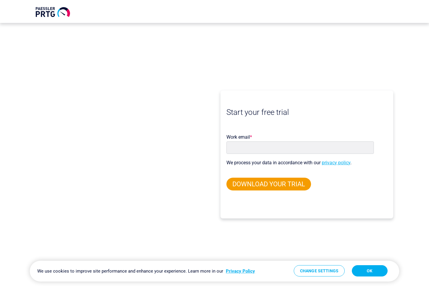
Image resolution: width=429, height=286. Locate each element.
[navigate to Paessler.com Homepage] (53, 12)
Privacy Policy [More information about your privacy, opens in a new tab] (240, 271)
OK (369, 270)
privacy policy (336, 162)
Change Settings (319, 270)
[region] (214, 271)
